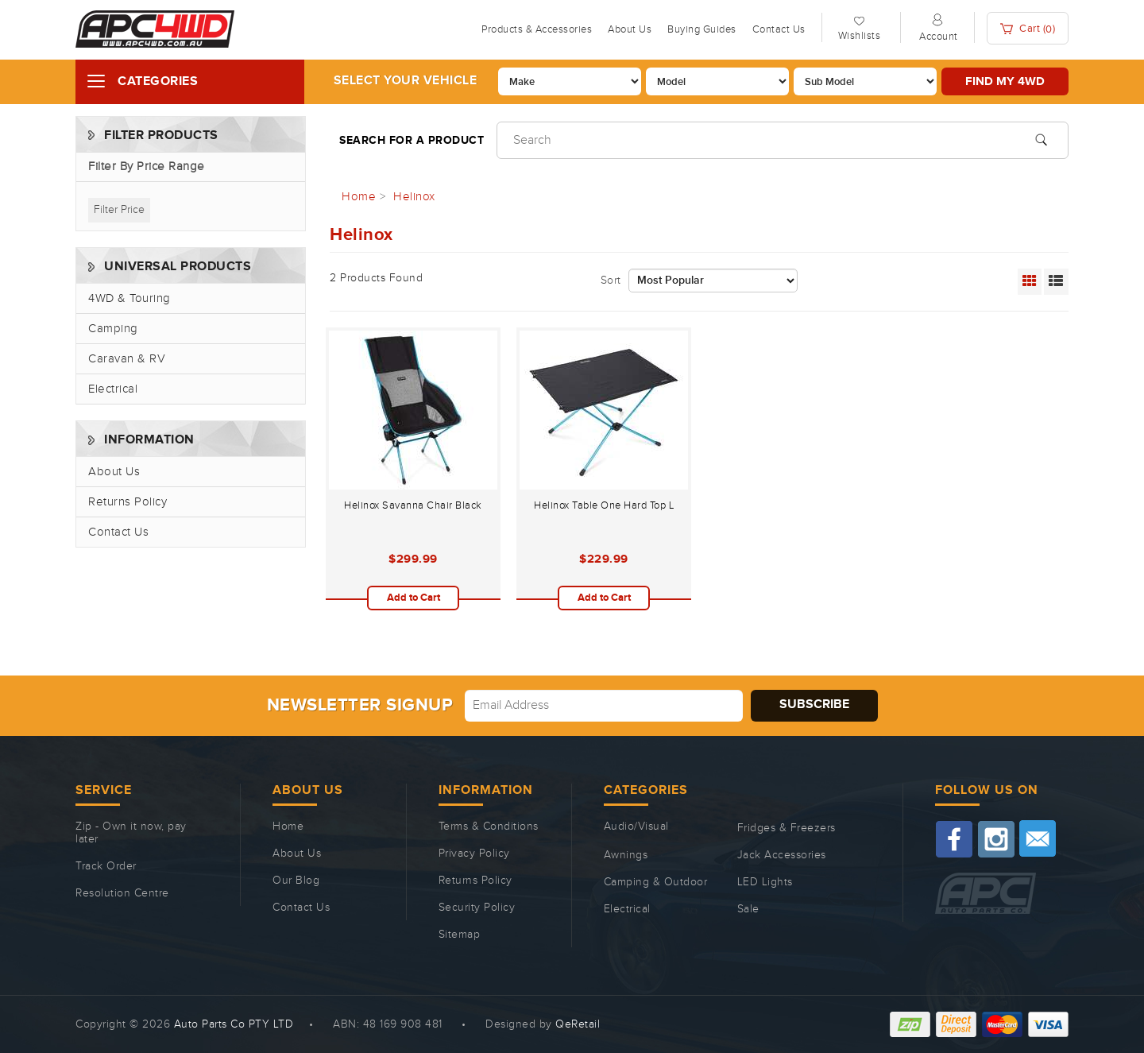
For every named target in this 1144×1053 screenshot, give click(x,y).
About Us (629, 29)
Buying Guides (701, 29)
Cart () (1028, 29)
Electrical (112, 389)
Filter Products (161, 135)
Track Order (106, 866)
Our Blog (295, 880)
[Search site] (1041, 138)
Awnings (626, 855)
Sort (611, 280)
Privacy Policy (474, 853)
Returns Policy (127, 502)
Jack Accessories (781, 855)
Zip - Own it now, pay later (131, 833)
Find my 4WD (1005, 81)
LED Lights (765, 882)
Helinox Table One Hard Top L (604, 505)
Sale (748, 909)
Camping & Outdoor (656, 882)
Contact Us (779, 29)
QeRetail (577, 1024)
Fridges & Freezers (786, 828)
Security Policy (477, 907)
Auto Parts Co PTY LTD (234, 1024)
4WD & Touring (129, 298)
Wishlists (859, 35)
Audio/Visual (636, 826)
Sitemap (460, 934)
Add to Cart (413, 597)
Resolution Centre (122, 893)
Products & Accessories (536, 29)
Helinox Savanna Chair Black (413, 505)
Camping (113, 328)
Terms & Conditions (489, 826)
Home (287, 826)
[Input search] (782, 140)
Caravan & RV (126, 359)
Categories (158, 81)
